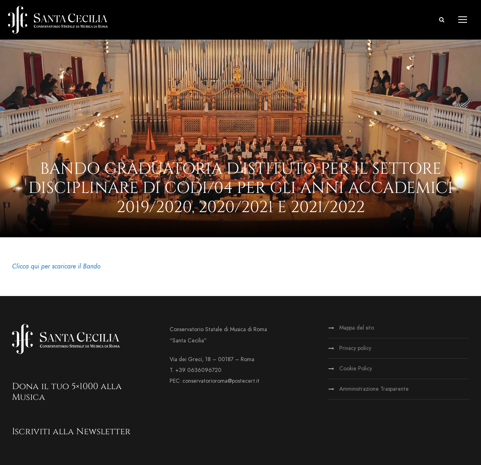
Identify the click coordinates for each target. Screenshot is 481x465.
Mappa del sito (356, 328)
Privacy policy (355, 348)
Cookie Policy (355, 368)
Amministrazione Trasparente (374, 389)
